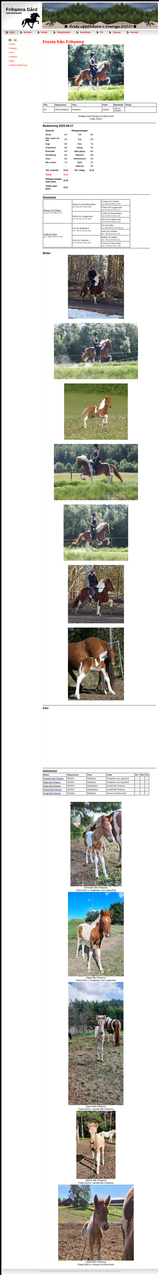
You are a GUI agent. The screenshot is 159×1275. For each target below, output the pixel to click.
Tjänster (117, 32)
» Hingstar (12, 48)
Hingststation (63, 32)
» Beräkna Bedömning (17, 65)
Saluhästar (85, 32)
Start (11, 32)
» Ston (11, 52)
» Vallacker (13, 57)
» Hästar (11, 44)
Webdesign (109, 1271)
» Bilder (11, 61)
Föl (101, 32)
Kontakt (134, 32)
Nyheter (28, 32)
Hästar (44, 32)
